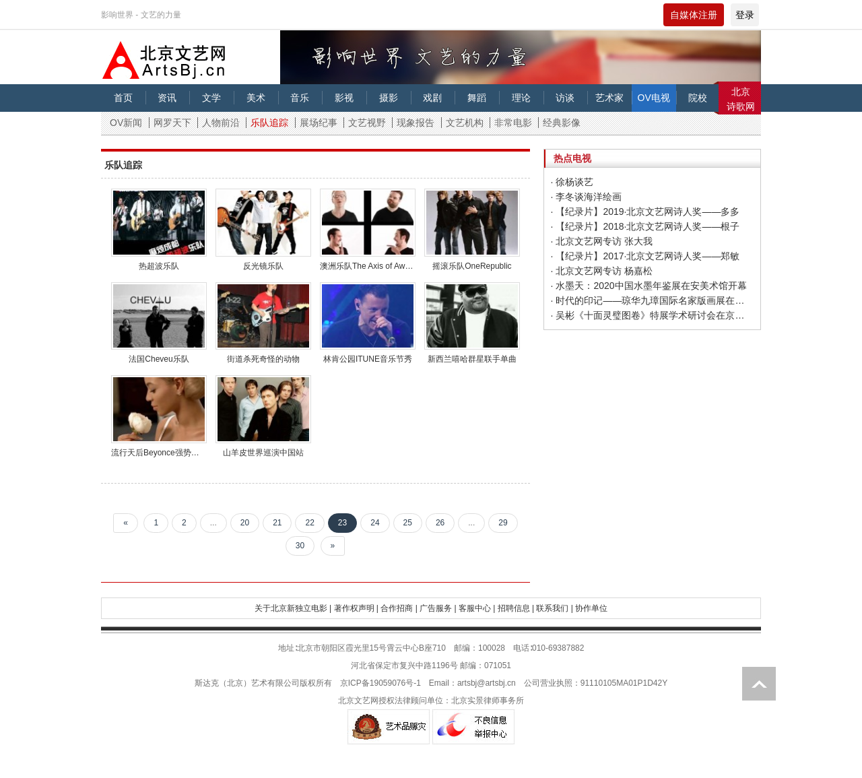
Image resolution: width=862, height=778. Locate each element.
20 (244, 522)
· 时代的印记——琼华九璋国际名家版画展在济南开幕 (652, 300)
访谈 (565, 97)
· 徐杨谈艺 (572, 181)
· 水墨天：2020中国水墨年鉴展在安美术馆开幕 (649, 285)
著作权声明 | (356, 608)
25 (407, 522)
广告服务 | (438, 608)
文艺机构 (465, 122)
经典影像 (562, 122)
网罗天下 (172, 122)
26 (440, 522)
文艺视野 (367, 122)
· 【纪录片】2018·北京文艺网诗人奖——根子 (645, 226)
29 (502, 522)
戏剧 (432, 97)
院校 (697, 97)
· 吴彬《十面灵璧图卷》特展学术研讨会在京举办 (652, 315)
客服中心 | (477, 608)
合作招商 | (398, 608)
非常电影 (513, 122)
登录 (744, 14)
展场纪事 (318, 122)
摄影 (388, 97)
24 (374, 522)
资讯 (167, 97)
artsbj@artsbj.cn (486, 683)
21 (277, 522)
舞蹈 (476, 97)
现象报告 (415, 122)
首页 (123, 97)
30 (300, 545)
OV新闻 (126, 122)
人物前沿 (221, 122)
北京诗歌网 (741, 99)
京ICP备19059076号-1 (380, 683)
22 (309, 522)
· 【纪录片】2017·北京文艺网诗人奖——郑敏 (645, 256)
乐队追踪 (269, 122)
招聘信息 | (516, 608)
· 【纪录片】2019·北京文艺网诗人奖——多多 (645, 211)
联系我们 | (554, 608)
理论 (521, 97)
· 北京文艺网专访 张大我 (602, 241)
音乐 (299, 97)
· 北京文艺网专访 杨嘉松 (602, 270)
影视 (344, 97)
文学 (211, 97)
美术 (255, 97)
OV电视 (654, 97)
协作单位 (591, 608)
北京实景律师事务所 (487, 700)
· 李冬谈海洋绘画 (586, 196)
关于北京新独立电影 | (293, 608)
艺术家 (609, 97)
